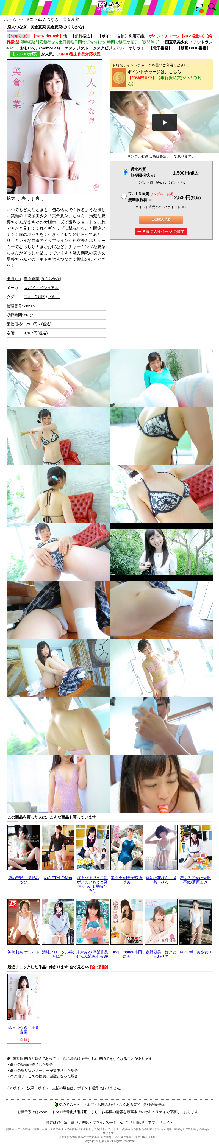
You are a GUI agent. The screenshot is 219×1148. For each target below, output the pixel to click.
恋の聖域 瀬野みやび (23, 880)
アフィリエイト (160, 1123)
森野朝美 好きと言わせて (161, 954)
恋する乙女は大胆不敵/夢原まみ (195, 880)
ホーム (10, 19)
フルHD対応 (34, 297)
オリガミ (136, 48)
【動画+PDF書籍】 (193, 48)
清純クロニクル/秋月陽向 (58, 954)
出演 (14, 278)
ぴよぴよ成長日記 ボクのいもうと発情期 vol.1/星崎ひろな (92, 884)
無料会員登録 (154, 1104)
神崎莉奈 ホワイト (24, 952)
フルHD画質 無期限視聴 (150, 197)
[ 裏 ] (38, 198)
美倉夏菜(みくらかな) (42, 278)
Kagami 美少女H (195, 952)
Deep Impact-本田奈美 (126, 954)
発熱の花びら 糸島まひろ (161, 880)
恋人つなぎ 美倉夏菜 (23, 1029)
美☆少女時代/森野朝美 (127, 880)
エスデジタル (76, 48)
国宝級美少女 (176, 42)
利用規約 (138, 1123)
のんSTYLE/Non (58, 878)
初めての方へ (67, 1104)
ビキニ (27, 19)
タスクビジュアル (108, 48)
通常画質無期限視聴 (143, 172)
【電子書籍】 (160, 48)
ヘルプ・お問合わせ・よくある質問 (111, 1104)
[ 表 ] (23, 198)
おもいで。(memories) (40, 48)
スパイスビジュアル (41, 288)
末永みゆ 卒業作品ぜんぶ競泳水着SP (92, 954)
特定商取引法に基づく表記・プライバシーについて (87, 1123)
